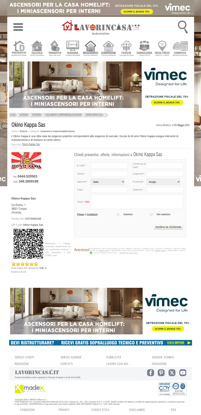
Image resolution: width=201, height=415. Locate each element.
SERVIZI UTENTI (24, 357)
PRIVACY (64, 409)
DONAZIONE (159, 363)
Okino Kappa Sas (31, 144)
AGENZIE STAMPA (163, 357)
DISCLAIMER (137, 409)
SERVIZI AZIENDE (71, 357)
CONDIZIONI (27, 409)
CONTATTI (66, 363)
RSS (173, 409)
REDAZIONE (22, 363)
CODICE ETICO (100, 409)
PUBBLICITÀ (113, 357)
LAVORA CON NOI (117, 363)
